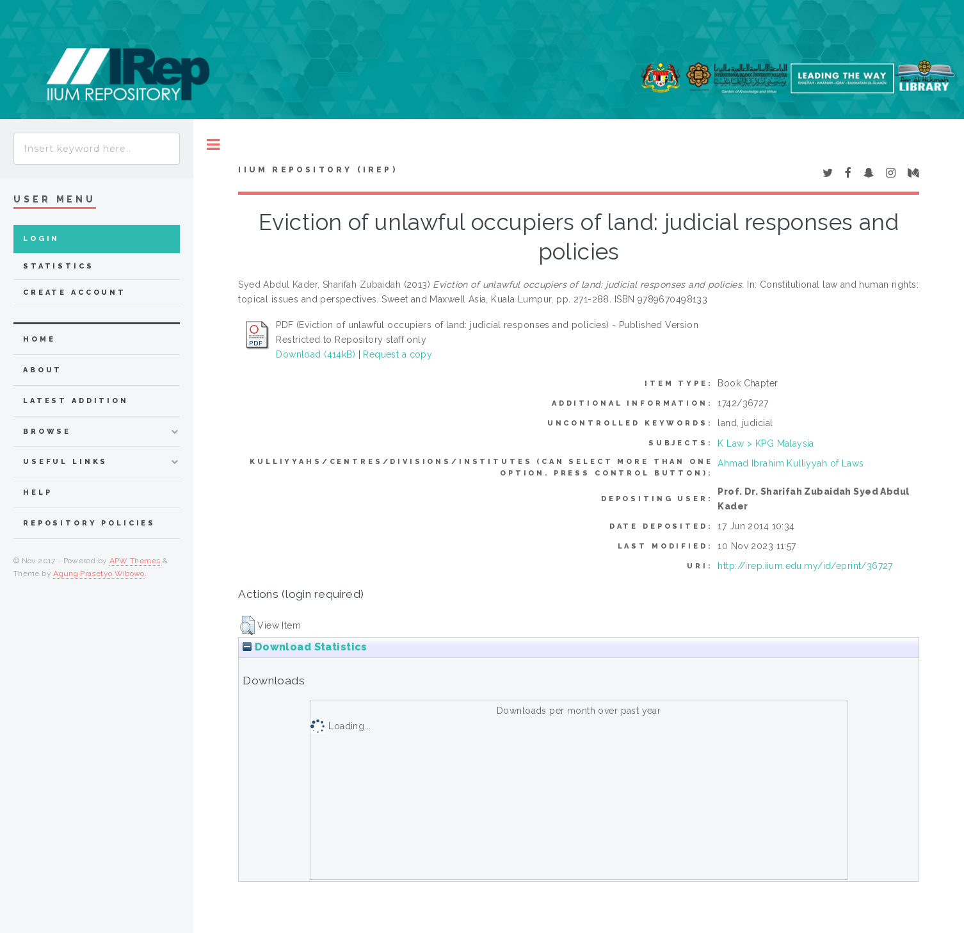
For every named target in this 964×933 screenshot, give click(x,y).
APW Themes (135, 560)
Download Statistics (305, 647)
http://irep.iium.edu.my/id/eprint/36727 (805, 566)
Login (41, 239)
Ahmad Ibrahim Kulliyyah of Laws (791, 463)
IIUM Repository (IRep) (317, 169)
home (39, 339)
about (42, 370)
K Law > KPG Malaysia (766, 443)
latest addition (76, 401)
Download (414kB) (315, 354)
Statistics (58, 266)
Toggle (213, 144)
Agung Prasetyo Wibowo (99, 573)
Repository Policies (89, 523)
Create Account (74, 292)
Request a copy (397, 354)
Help (37, 492)
